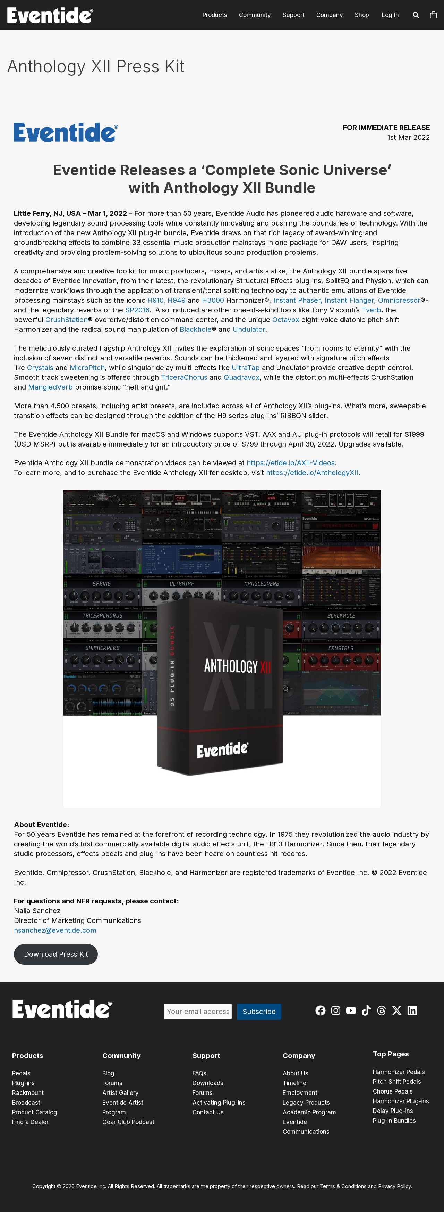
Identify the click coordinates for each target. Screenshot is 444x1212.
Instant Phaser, (298, 300)
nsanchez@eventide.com (55, 930)
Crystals (40, 367)
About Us (295, 1073)
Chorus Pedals (393, 1091)
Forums (112, 1083)
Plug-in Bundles (394, 1120)
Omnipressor (399, 300)
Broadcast (26, 1102)
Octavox (285, 320)
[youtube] (352, 1010)
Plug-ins (23, 1083)
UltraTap (246, 367)
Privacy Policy (394, 1186)
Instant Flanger (349, 300)
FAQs (199, 1073)
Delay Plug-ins (393, 1110)
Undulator (249, 329)
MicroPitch (87, 367)
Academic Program (309, 1112)
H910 (155, 300)
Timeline (294, 1083)
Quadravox (241, 377)
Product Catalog (34, 1112)
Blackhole (196, 329)
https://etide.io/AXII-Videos (291, 463)
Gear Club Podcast (128, 1122)
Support (294, 14)
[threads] (383, 1010)
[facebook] (322, 1010)
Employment (300, 1092)
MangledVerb (50, 387)
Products (215, 14)
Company (329, 14)
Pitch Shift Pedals (397, 1081)
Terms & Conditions (343, 1186)
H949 (177, 300)
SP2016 (137, 310)
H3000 (213, 300)
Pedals (21, 1073)
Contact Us (208, 1112)
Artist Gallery (120, 1092)
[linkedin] (413, 1010)
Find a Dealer (30, 1122)
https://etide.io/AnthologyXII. (313, 472)
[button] (416, 16)
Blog (108, 1073)
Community (255, 14)
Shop (362, 14)
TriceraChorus (184, 377)
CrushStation (66, 320)
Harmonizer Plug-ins (401, 1101)
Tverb (371, 310)
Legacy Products (306, 1102)
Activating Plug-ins (219, 1102)
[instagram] (337, 1010)
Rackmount (28, 1092)
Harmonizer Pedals (399, 1071)
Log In (390, 14)
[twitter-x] (398, 1010)
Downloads (208, 1083)
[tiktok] (368, 1010)
